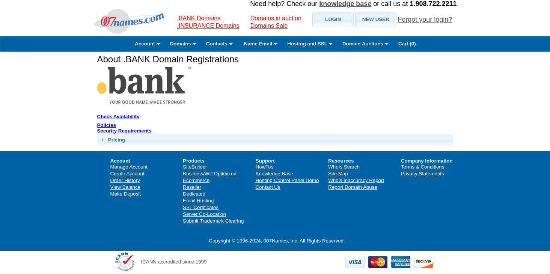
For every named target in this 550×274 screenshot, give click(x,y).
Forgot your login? (425, 19)
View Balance (125, 187)
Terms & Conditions (423, 167)
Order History (125, 180)
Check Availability (118, 116)
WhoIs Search (344, 167)
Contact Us (268, 187)
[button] (333, 19)
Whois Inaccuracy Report (356, 180)
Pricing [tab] (112, 140)
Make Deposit (125, 194)
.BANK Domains (199, 18)
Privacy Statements (422, 173)
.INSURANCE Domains (208, 26)
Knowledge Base (274, 173)
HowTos (264, 167)
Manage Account (129, 167)
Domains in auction (275, 18)
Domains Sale (269, 26)
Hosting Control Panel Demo (287, 180)
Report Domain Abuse (352, 187)
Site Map (338, 173)
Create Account (127, 173)
